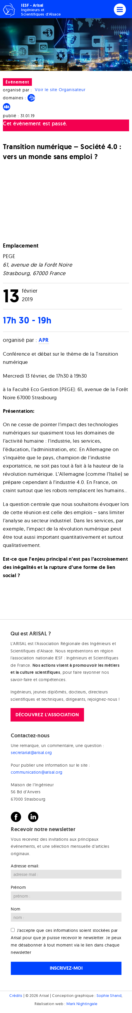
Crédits (15, 995)
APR (44, 340)
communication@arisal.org (37, 772)
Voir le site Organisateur (60, 90)
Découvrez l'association (47, 715)
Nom (15, 909)
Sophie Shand (109, 995)
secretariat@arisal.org (31, 752)
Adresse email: (25, 866)
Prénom (18, 887)
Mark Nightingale (81, 1003)
